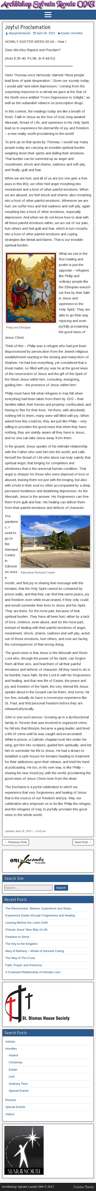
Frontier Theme (84, 1187)
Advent (13, 1055)
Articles (10, 1041)
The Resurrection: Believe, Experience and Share (38, 908)
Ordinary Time (18, 1083)
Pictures (10, 1100)
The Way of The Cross (20, 958)
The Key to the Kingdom (21, 944)
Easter (65, 33)
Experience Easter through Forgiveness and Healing (40, 915)
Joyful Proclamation (28, 27)
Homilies (77, 33)
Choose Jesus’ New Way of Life (26, 929)
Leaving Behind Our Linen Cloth (26, 922)
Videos (10, 1114)
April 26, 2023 (45, 33)
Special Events (19, 1090)
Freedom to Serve (17, 937)
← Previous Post (15, 842)
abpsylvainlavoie (19, 33)
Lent (12, 1076)
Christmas (15, 1062)
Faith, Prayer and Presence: (24, 965)
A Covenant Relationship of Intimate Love (32, 972)
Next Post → (83, 842)
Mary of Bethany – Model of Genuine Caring (34, 951)
